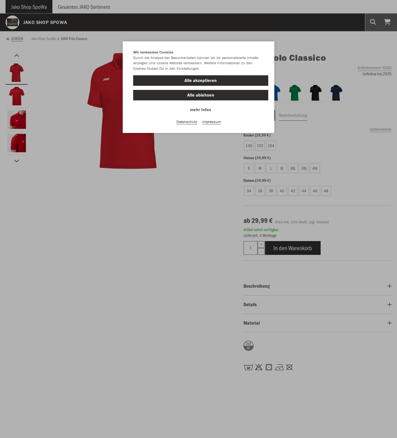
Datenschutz (186, 121)
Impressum (211, 121)
